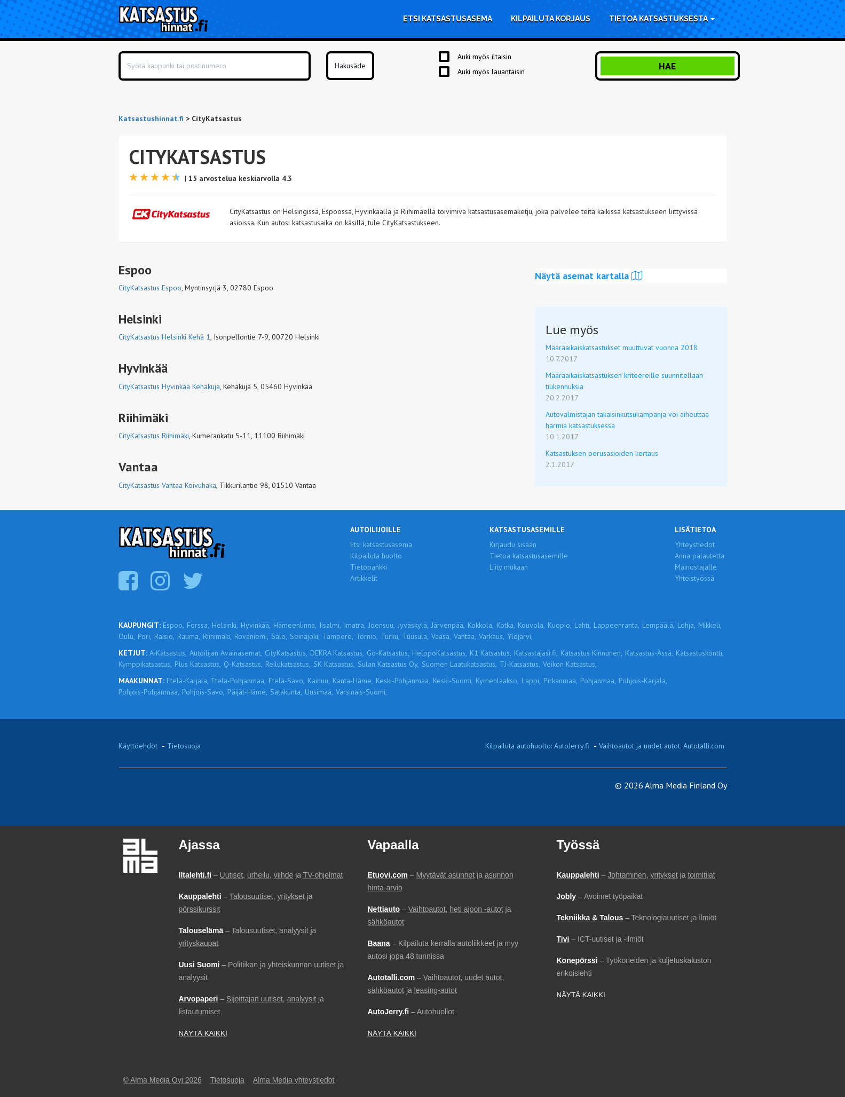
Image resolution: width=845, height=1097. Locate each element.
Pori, (145, 636)
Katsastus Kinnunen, (591, 653)
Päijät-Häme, (247, 692)
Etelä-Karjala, (188, 680)
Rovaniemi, (251, 636)
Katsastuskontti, (700, 653)
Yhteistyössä (694, 578)
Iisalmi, (330, 625)
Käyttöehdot (138, 746)
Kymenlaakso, (497, 680)
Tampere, (337, 636)
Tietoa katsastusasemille (528, 556)
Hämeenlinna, (295, 625)
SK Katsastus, (334, 664)
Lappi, (531, 680)
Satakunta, (286, 692)
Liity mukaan (508, 567)
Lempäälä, (658, 625)
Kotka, (505, 625)
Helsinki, (225, 625)
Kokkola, (481, 625)
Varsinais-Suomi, (361, 692)
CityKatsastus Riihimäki (154, 435)
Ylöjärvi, (520, 636)
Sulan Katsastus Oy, (388, 664)
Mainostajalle (696, 567)
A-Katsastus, (168, 653)
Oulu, (127, 636)
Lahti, (582, 625)
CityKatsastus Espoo (150, 288)
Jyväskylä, (413, 625)
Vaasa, (441, 636)
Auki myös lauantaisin (491, 71)
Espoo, (173, 625)
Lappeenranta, (616, 625)
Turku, (390, 636)
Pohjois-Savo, (203, 692)
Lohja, (686, 625)
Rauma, (188, 636)
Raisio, (164, 636)
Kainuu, (318, 680)
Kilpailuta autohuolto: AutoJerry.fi (537, 746)
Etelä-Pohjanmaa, (238, 680)
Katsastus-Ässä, (649, 653)
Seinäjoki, (305, 636)
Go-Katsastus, (388, 653)
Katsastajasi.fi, (536, 653)
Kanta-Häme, (353, 680)
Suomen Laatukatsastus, (459, 664)
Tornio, (367, 636)
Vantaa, (465, 636)
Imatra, (355, 625)
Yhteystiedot (695, 544)
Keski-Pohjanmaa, (403, 680)
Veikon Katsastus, (570, 664)
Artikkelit (363, 578)
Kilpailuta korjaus (550, 18)
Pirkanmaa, (560, 680)
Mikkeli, (710, 625)
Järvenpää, (448, 625)
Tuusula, (415, 636)
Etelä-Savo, (286, 680)
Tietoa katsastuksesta (662, 18)
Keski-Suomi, (453, 680)
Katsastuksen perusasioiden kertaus (602, 453)
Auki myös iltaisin (484, 56)
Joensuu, (381, 625)
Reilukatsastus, (288, 664)
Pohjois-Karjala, (643, 680)
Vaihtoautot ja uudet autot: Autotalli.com (661, 746)
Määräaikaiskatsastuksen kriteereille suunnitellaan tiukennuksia (624, 380)
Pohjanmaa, (598, 680)
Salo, (279, 636)
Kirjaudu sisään (512, 544)
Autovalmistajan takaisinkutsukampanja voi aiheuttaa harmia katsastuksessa (627, 419)
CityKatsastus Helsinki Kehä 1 (164, 337)
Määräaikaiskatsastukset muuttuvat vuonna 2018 (622, 347)
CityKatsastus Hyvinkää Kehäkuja (169, 386)
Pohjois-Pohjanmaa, (149, 692)
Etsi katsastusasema (447, 18)
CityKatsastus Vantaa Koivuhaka (167, 485)
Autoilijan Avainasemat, (225, 653)
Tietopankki (368, 567)
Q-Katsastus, (243, 664)
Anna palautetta (699, 556)
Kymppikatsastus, (145, 664)
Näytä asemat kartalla (589, 276)
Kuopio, (560, 625)
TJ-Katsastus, (520, 664)
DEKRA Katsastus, (337, 653)
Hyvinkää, (256, 625)
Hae (667, 66)
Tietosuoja (184, 746)
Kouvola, (531, 625)
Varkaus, (491, 636)
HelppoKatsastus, (439, 653)
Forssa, (198, 625)
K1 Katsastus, (490, 653)
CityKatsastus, (286, 653)
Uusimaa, (319, 692)
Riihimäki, (217, 636)
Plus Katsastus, (198, 664)
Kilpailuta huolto (376, 556)
